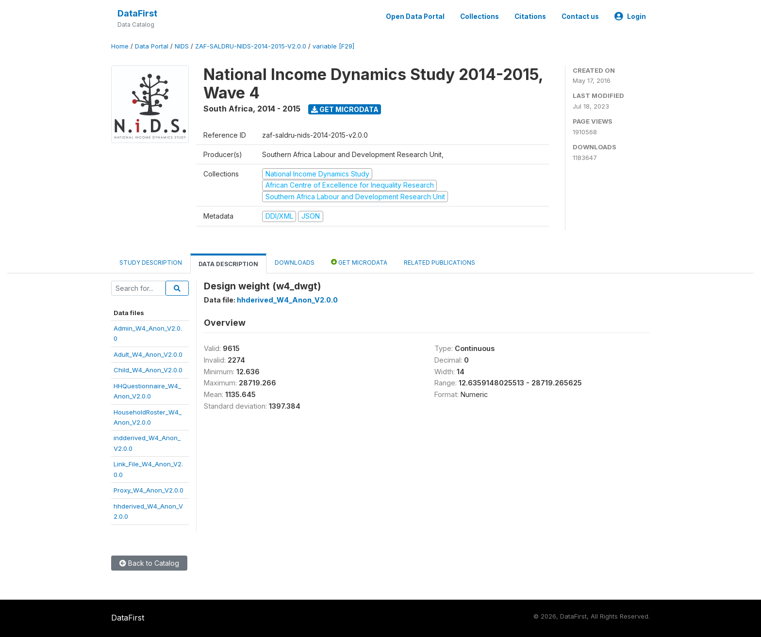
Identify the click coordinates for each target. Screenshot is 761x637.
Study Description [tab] (150, 262)
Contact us (580, 16)
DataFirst (137, 13)
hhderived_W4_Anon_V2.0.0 (287, 300)
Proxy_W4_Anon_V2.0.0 (148, 490)
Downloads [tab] (294, 262)
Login (630, 16)
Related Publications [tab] (439, 262)
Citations (530, 16)
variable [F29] (333, 46)
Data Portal (151, 46)
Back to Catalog (149, 563)
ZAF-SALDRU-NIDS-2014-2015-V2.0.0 (250, 46)
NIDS (182, 46)
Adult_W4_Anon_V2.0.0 (148, 354)
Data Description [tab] (228, 264)
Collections (479, 16)
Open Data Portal (415, 16)
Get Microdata (345, 109)
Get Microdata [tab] (359, 262)
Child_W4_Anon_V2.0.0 (148, 370)
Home (120, 46)
